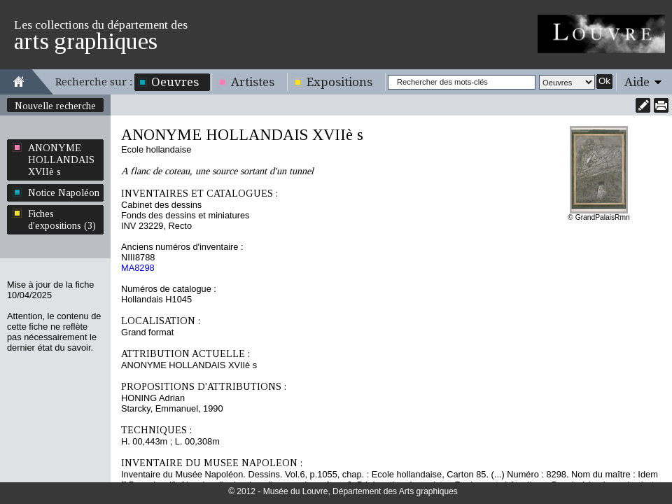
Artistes (252, 82)
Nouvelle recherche (55, 105)
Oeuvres (175, 82)
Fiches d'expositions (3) (62, 219)
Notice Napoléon (63, 192)
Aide (637, 82)
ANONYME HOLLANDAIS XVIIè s (61, 159)
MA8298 (138, 267)
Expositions (339, 82)
